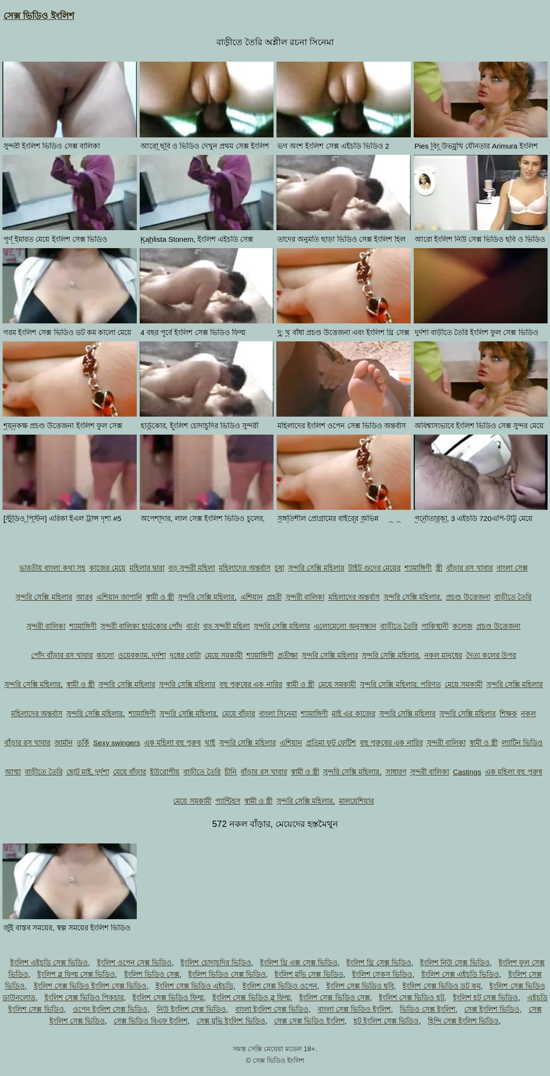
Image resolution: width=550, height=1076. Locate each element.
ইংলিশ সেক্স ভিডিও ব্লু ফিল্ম (251, 997)
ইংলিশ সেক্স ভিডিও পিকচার (84, 997)
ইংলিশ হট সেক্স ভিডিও (485, 997)
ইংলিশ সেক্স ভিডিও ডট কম (442, 986)
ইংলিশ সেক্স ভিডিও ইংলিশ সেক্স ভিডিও (90, 986)
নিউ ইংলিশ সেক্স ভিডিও (191, 1009)
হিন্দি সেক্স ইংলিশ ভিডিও (463, 1021)
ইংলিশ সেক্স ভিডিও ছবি (360, 986)
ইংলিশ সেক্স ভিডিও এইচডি (195, 986)
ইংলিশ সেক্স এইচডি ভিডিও (460, 974)
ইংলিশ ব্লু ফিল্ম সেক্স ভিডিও (76, 974)
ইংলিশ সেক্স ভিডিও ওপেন (280, 986)
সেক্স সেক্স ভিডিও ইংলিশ (309, 1021)
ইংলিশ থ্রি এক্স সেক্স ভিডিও (299, 962)
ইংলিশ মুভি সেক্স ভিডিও (309, 974)
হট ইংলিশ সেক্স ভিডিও (386, 1021)
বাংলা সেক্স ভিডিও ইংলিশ (354, 1009)
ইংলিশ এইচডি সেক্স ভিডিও (49, 962)
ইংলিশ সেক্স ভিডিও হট (411, 997)
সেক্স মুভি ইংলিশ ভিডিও (230, 1021)
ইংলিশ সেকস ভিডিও (382, 974)
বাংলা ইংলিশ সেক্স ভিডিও (272, 1009)
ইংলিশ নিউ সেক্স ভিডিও (455, 962)
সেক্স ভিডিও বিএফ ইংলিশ (150, 1021)
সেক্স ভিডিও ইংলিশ (38, 16)
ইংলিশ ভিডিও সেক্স (151, 974)
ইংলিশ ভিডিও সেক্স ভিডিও (227, 974)
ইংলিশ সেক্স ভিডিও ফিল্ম (168, 997)
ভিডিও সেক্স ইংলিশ (427, 1009)
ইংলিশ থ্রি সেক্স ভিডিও (378, 962)
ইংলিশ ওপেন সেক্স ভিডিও (134, 962)
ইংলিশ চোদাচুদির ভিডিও (215, 962)
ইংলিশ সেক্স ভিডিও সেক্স (334, 997)
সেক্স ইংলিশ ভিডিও (491, 1009)
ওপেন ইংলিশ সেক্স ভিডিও (110, 1009)
